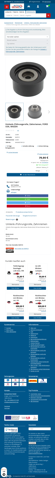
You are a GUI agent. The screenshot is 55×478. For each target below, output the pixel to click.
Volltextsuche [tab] (31, 12)
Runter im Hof (35, 371)
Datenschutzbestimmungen (35, 453)
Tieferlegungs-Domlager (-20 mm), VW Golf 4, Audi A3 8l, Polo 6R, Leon (18, 268)
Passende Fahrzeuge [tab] (13, 216)
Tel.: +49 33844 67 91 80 (18, 1)
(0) (18, 130)
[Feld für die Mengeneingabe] (44, 171)
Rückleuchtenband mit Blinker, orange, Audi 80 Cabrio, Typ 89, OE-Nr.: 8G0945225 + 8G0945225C (40, 298)
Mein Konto (9, 330)
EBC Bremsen (35, 401)
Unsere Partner (35, 343)
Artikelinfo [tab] (9, 212)
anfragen (13, 192)
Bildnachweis (35, 341)
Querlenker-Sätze (36, 394)
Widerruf (33, 335)
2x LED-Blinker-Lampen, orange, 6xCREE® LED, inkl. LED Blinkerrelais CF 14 (40, 268)
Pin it (27, 206)
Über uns (33, 328)
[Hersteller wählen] (27, 37)
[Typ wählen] (27, 43)
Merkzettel (47, 1)
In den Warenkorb (27, 175)
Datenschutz (34, 333)
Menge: (38, 171)
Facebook (7, 406)
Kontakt (8, 328)
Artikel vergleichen (42, 154)
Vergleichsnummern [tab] (30, 216)
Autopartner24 (8, 23)
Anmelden (32, 443)
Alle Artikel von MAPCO (22, 248)
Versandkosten (45, 162)
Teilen (27, 196)
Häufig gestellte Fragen (37, 345)
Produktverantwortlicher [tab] (24, 212)
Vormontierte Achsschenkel (39, 399)
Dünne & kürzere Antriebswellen (40, 396)
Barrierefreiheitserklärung (38, 339)
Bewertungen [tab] (12, 219)
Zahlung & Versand (36, 330)
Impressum (34, 337)
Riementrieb (18, 23)
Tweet (27, 203)
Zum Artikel (15, 288)
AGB (32, 332)
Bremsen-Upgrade (36, 397)
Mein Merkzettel (11, 332)
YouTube (7, 408)
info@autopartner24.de (11, 402)
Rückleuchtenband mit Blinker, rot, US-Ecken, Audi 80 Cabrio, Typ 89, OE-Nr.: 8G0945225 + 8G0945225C (18, 298)
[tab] (15, 12)
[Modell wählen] (27, 40)
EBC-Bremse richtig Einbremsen (40, 369)
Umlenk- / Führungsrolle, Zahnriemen (35, 23)
